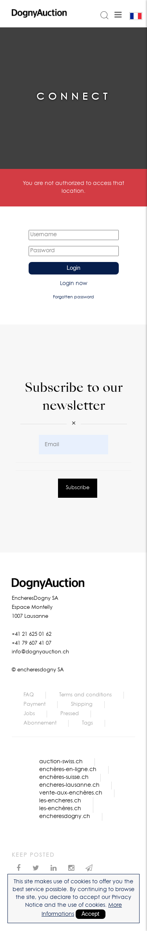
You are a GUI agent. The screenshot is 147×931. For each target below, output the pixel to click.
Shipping (82, 704)
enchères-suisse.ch (64, 777)
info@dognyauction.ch (40, 652)
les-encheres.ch (60, 801)
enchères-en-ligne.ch (67, 769)
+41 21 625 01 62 (31, 634)
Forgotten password (73, 297)
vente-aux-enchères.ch (70, 793)
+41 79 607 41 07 (31, 643)
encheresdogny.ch (64, 816)
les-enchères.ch (60, 808)
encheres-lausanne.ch (69, 785)
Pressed (69, 713)
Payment (34, 704)
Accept (91, 914)
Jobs (29, 713)
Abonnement (40, 723)
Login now (73, 283)
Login (73, 268)
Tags (87, 723)
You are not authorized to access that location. (73, 187)
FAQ (29, 695)
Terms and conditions (85, 695)
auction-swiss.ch (61, 761)
